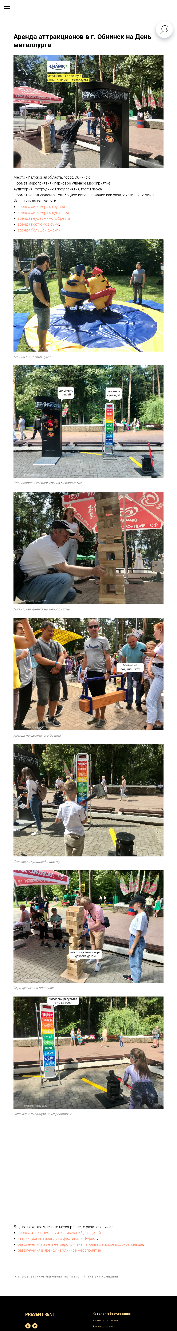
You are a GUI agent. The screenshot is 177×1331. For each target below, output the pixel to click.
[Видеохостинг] (35, 1237)
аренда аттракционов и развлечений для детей (66, 1141)
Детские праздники (36, 1297)
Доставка (98, 1297)
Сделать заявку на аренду (107, 1279)
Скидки (97, 1303)
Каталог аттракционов (105, 1231)
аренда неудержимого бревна (51, 215)
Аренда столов (101, 1255)
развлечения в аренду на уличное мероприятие (67, 1159)
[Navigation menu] (7, 7)
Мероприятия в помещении (41, 1291)
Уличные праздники (37, 1285)
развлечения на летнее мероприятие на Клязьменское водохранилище (88, 1153)
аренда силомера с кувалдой (50, 209)
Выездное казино (103, 1237)
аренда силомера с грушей (48, 203)
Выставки (31, 1279)
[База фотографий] (28, 1237)
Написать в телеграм (105, 1285)
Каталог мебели (102, 1243)
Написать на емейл (104, 1291)
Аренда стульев (101, 1249)
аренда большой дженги (46, 227)
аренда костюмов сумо (46, 221)
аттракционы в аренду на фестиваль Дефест (65, 1147)
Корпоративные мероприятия (42, 1303)
